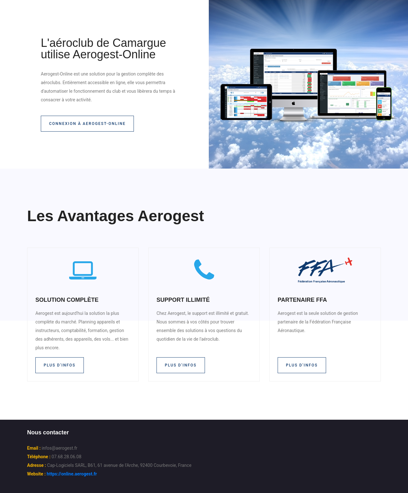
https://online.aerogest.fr (72, 473)
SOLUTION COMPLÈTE (66, 300)
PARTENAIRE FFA (302, 300)
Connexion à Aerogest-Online (87, 123)
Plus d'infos (60, 365)
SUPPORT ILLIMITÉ (183, 300)
